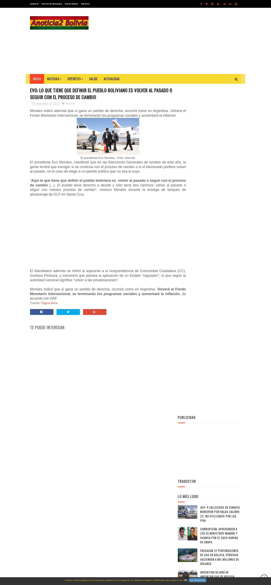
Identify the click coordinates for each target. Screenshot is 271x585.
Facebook (210, 324)
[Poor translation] (14, 528)
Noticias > (54, 79)
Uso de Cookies (71, 3)
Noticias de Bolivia (58, 505)
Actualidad (112, 79)
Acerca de (34, 3)
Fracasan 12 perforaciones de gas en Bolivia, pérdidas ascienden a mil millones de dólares (219, 229)
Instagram (210, 334)
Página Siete (49, 313)
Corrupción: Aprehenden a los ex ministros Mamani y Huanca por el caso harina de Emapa (219, 207)
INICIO (37, 79)
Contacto (85, 3)
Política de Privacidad (52, 3)
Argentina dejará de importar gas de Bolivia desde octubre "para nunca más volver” (219, 250)
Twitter (210, 315)
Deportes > (75, 79)
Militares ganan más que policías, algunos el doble (219, 267)
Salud (93, 79)
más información (197, 580)
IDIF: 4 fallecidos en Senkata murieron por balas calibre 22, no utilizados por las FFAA (220, 186)
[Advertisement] (170, 41)
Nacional (71, 104)
